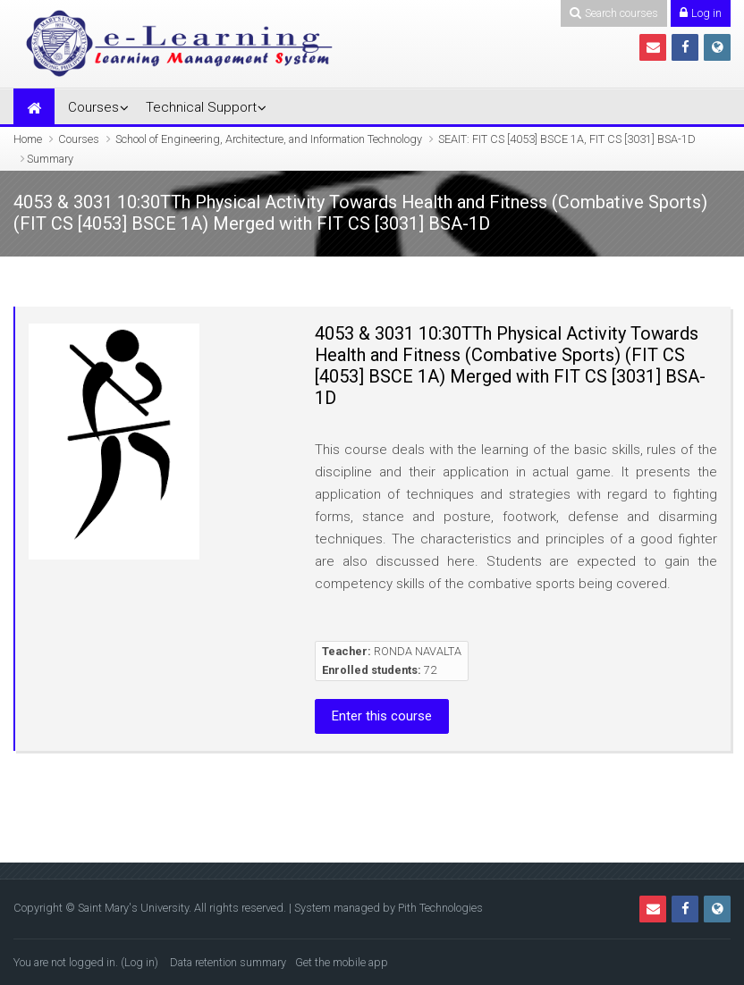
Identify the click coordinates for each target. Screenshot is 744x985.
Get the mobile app (341, 962)
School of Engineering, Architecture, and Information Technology (268, 139)
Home (27, 139)
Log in (139, 962)
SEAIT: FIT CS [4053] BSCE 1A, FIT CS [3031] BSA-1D (567, 139)
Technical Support (201, 107)
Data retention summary (228, 962)
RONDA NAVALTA (417, 651)
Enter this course (382, 716)
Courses (93, 107)
